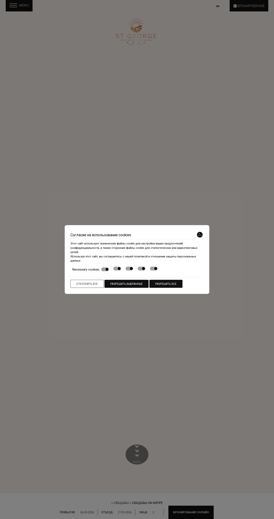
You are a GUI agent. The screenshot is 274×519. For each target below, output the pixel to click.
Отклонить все (87, 283)
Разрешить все (166, 283)
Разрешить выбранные (126, 283)
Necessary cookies (90, 269)
